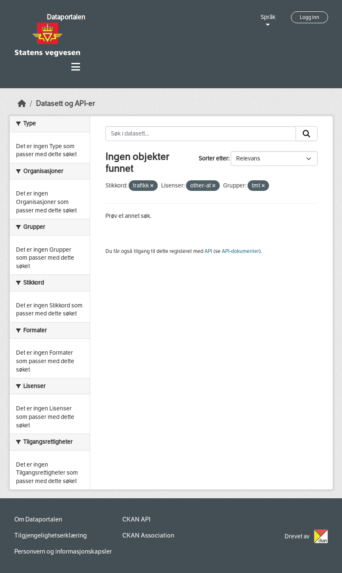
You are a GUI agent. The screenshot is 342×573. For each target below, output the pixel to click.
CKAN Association (148, 535)
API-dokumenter (240, 251)
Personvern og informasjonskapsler (63, 551)
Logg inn (309, 17)
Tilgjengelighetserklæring (50, 535)
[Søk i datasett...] (200, 133)
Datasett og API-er (65, 103)
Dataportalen (66, 17)
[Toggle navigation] (75, 67)
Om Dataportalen (38, 519)
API (208, 251)
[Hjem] (22, 103)
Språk (268, 17)
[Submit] (307, 133)
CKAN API (136, 519)
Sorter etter (213, 158)
